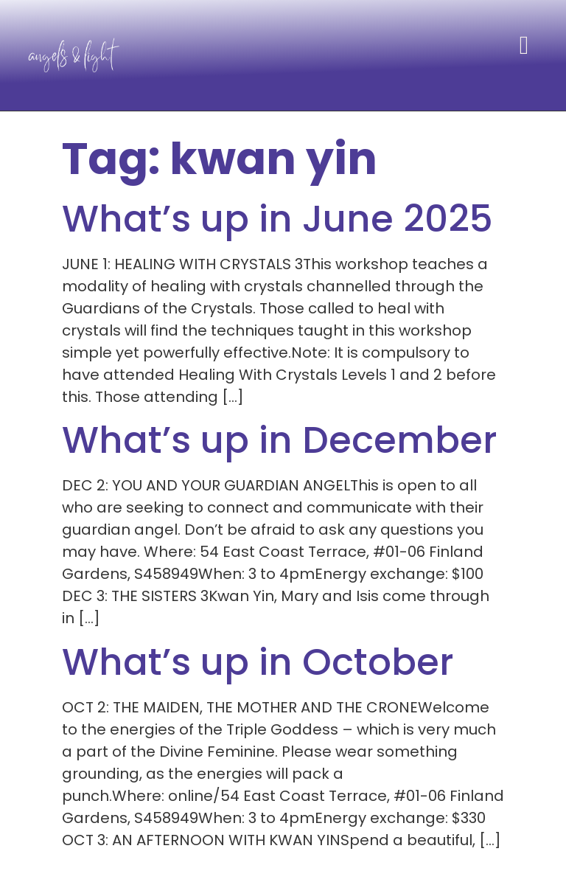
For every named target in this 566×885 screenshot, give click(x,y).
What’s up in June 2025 (277, 219)
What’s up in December (279, 440)
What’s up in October (258, 662)
